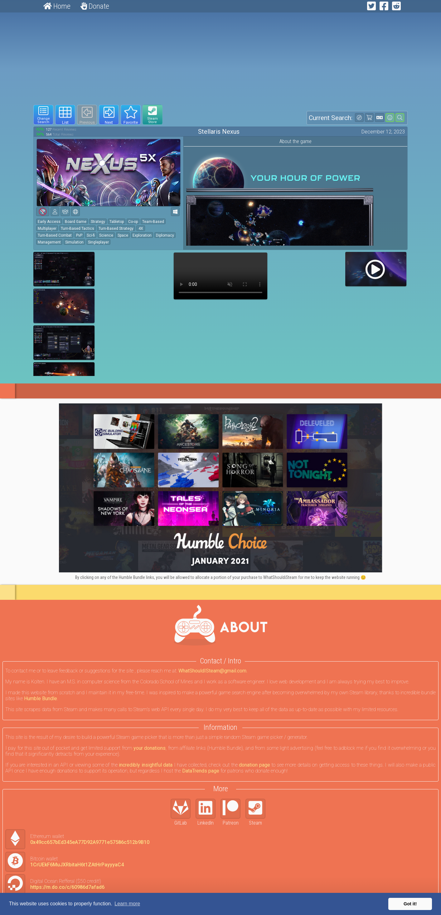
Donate (94, 6)
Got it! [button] (410, 903)
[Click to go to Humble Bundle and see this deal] (220, 487)
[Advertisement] (220, 58)
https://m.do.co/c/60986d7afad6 (67, 887)
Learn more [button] (127, 903)
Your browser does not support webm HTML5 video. (220, 276)
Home (56, 6)
